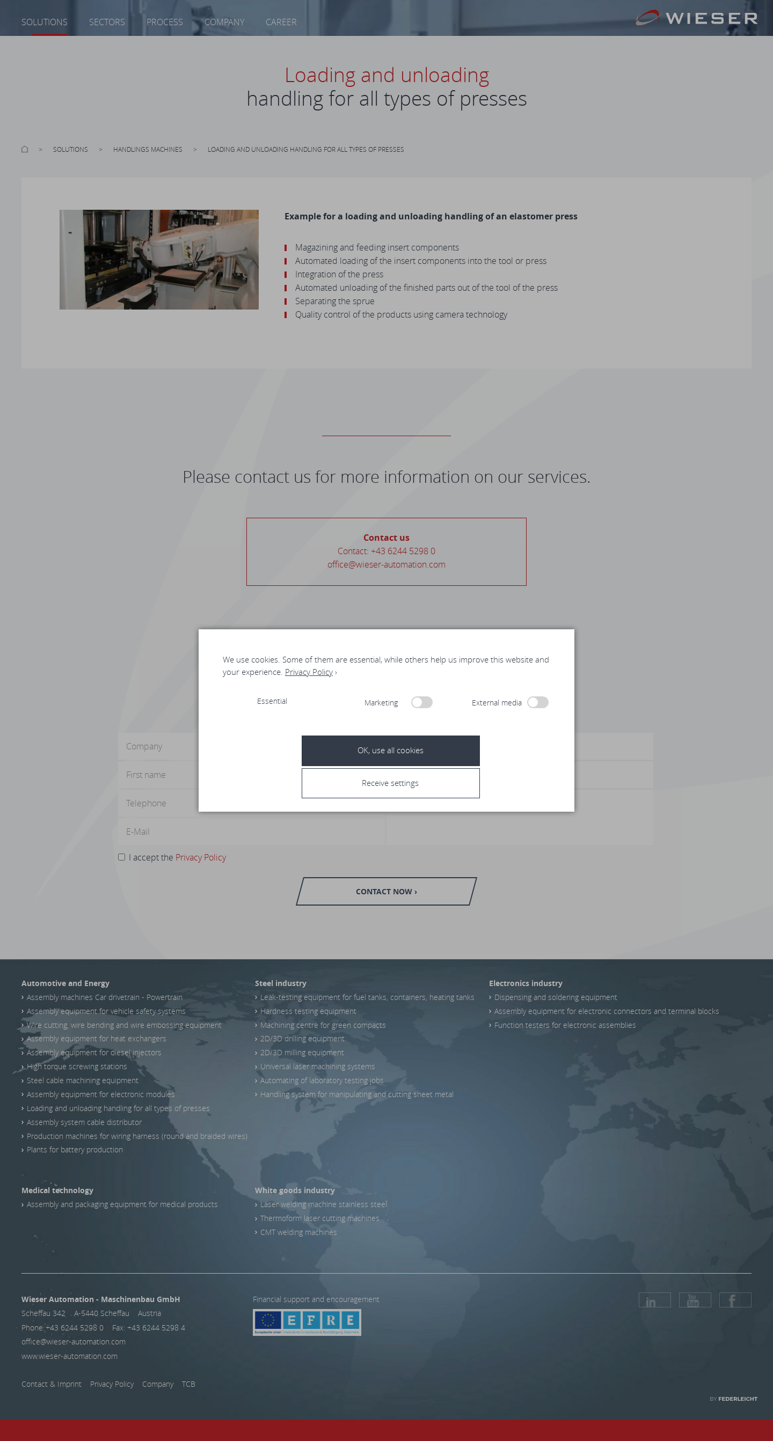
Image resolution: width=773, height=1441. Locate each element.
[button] (390, 782)
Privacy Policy (309, 671)
